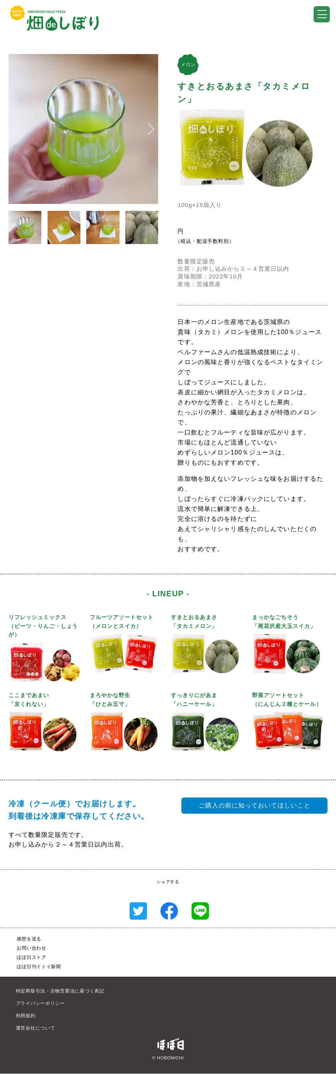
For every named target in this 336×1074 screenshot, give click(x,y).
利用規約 (26, 1015)
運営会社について (35, 1028)
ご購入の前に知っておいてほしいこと (254, 805)
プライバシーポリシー (40, 1003)
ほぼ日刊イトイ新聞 (39, 966)
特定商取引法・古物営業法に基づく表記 (60, 991)
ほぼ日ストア (31, 957)
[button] (15, 129)
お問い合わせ (31, 948)
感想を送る (29, 939)
